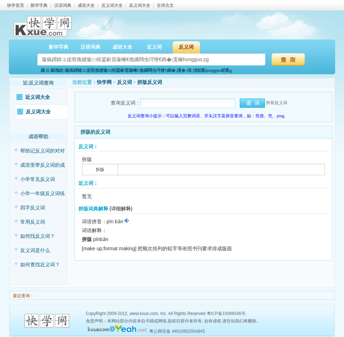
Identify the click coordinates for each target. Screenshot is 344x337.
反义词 (186, 47)
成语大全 (86, 5)
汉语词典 (62, 5)
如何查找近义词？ (40, 264)
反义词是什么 (35, 250)
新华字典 (39, 5)
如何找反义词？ (37, 236)
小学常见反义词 (37, 179)
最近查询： (23, 295)
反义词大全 (139, 5)
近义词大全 (112, 5)
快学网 (104, 82)
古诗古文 (165, 5)
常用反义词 (32, 222)
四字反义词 (32, 207)
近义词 (154, 47)
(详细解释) (120, 209)
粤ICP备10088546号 (226, 313)
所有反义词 (276, 102)
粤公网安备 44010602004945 (177, 331)
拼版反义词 (149, 82)
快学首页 (15, 5)
